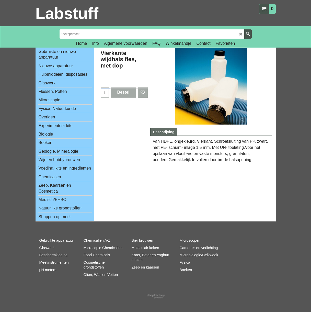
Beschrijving (164, 132)
